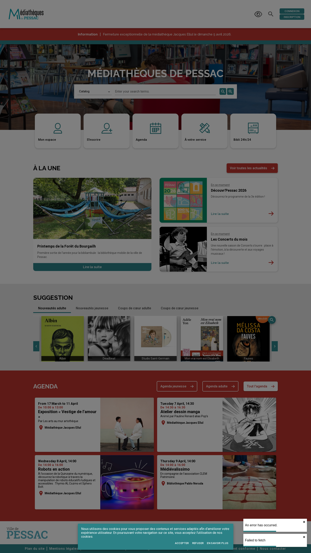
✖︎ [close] (304, 522)
